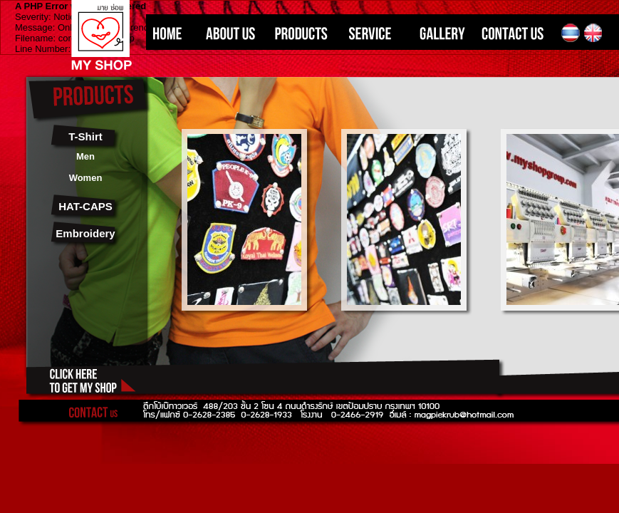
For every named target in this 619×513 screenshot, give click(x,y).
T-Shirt (85, 136)
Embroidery (85, 233)
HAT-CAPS (85, 206)
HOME (169, 33)
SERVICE (370, 33)
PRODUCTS (299, 33)
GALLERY (438, 33)
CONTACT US (516, 33)
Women (86, 177)
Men (85, 156)
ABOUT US (226, 33)
